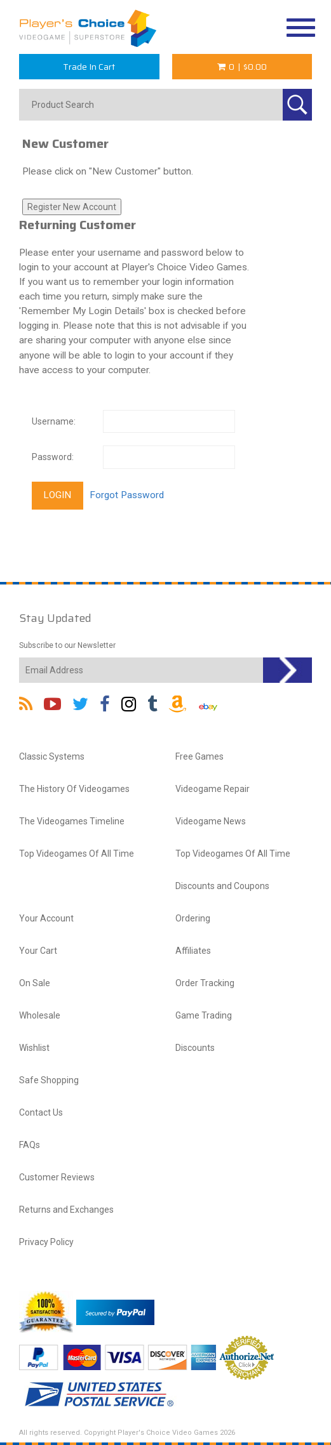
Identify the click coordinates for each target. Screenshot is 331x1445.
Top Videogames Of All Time (76, 853)
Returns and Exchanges (66, 1209)
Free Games (199, 756)
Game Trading (203, 1015)
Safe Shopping (49, 1080)
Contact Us (41, 1112)
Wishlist (34, 1048)
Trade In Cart (89, 67)
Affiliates (193, 951)
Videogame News (210, 821)
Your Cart (38, 951)
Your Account (46, 918)
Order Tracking (204, 983)
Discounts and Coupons (222, 886)
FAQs (29, 1145)
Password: (53, 457)
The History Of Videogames (74, 789)
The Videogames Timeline (72, 821)
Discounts (195, 1048)
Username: (54, 421)
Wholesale (39, 1015)
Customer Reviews (57, 1177)
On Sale (34, 983)
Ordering (192, 918)
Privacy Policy (46, 1242)
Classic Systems (51, 756)
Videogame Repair (212, 789)
